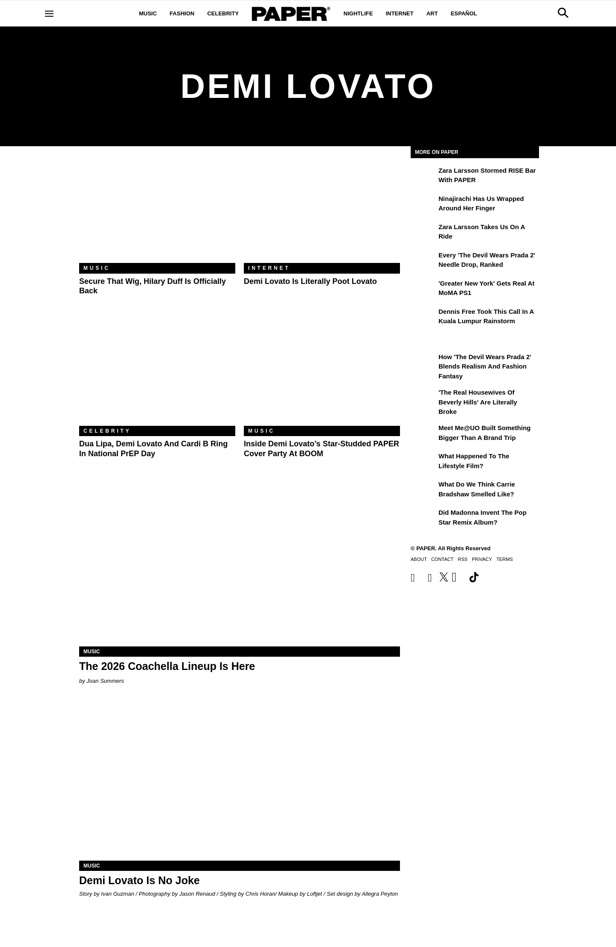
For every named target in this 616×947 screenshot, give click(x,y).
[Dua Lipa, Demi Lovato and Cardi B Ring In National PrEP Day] (157, 374)
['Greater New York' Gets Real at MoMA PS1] (423, 289)
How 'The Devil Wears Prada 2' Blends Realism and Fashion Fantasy (484, 366)
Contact (442, 559)
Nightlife (358, 13)
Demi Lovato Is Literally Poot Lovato (310, 281)
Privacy (482, 559)
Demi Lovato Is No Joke (139, 880)
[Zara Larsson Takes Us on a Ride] (423, 233)
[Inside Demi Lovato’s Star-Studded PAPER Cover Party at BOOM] (322, 374)
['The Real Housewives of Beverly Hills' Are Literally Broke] (423, 398)
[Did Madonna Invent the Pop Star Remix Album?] (423, 518)
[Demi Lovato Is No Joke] (239, 780)
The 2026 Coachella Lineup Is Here (167, 666)
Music (148, 13)
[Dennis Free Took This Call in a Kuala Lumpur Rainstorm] (423, 317)
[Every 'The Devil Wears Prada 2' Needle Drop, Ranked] (423, 261)
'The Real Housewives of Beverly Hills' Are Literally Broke (477, 402)
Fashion (182, 13)
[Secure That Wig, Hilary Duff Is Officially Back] (157, 211)
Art (432, 13)
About (419, 559)
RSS (463, 559)
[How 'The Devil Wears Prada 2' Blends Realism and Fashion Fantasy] (423, 363)
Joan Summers (105, 681)
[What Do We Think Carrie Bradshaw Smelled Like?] (423, 490)
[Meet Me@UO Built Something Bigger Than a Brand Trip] (423, 434)
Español (463, 13)
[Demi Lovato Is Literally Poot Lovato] (322, 211)
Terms (504, 559)
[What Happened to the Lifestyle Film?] (423, 462)
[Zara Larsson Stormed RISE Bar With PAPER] (423, 176)
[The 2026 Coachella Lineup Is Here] (239, 566)
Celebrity (223, 13)
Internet (400, 13)
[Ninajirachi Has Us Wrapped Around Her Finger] (423, 204)
